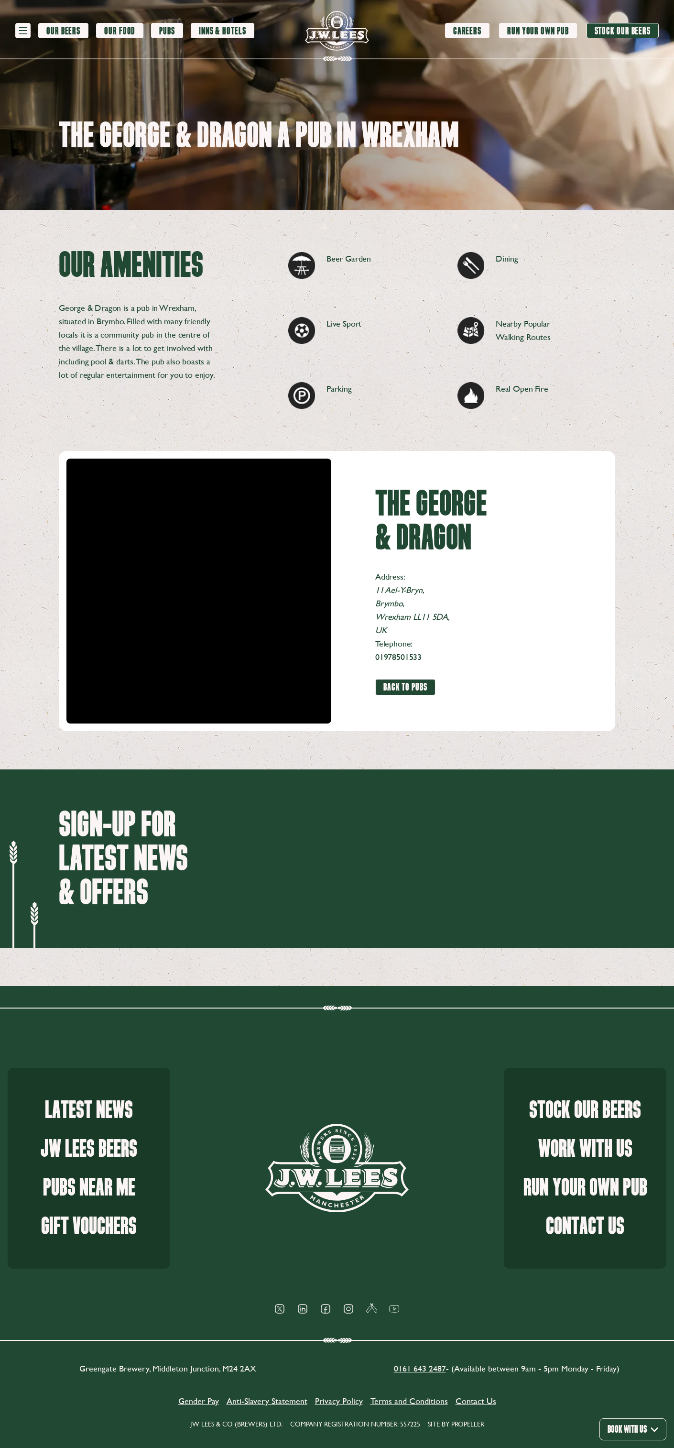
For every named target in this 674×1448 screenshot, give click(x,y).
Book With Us (633, 1429)
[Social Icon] (279, 1309)
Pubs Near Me (89, 1187)
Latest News (89, 1110)
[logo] (337, 31)
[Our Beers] (63, 31)
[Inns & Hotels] (222, 31)
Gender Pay (198, 1401)
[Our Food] (120, 31)
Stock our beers (585, 1110)
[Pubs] (167, 31)
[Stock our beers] (623, 30)
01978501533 (398, 657)
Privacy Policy (339, 1401)
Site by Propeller (456, 1424)
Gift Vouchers (89, 1226)
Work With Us (585, 1149)
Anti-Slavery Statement (267, 1401)
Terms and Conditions (409, 1401)
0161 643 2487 (420, 1368)
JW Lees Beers (89, 1149)
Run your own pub (585, 1187)
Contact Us (585, 1226)
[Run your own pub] (537, 30)
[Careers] (467, 30)
